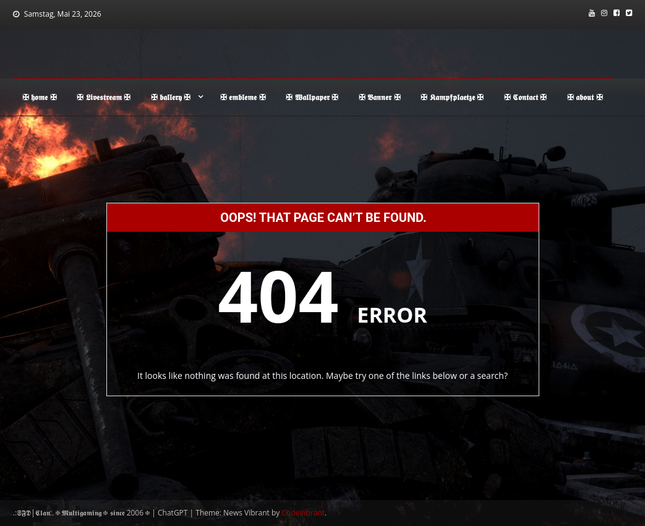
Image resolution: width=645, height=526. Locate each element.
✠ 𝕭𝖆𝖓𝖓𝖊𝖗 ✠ (380, 97)
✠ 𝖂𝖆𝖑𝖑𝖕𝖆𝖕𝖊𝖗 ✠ (312, 97)
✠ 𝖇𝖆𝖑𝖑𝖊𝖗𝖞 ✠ (171, 97)
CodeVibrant (303, 512)
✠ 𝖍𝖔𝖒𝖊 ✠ (39, 97)
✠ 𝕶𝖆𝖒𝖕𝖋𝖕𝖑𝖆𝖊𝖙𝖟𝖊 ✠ (452, 97)
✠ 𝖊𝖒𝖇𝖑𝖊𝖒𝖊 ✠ (243, 97)
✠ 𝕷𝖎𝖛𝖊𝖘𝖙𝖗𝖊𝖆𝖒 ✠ (103, 97)
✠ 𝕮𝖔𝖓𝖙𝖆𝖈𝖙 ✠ (525, 97)
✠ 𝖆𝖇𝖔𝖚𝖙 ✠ (585, 97)
